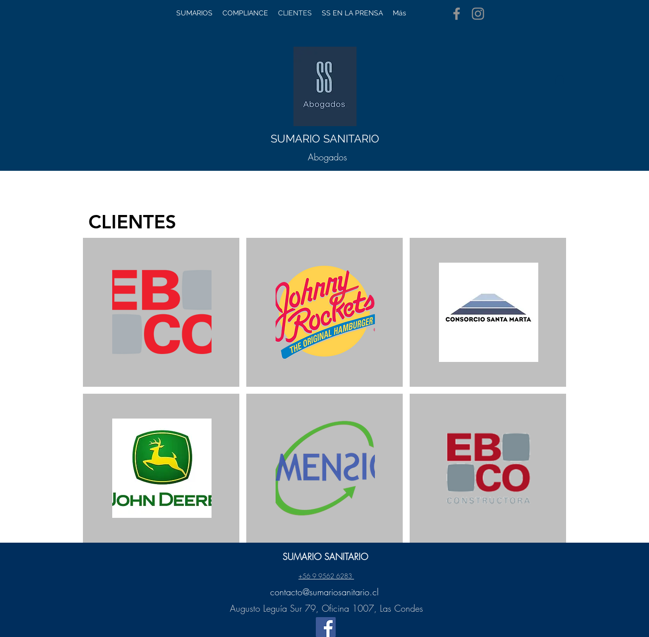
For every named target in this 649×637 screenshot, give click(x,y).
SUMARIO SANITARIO (325, 138)
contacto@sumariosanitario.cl (324, 592)
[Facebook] (456, 13)
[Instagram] (478, 13)
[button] (559, 85)
